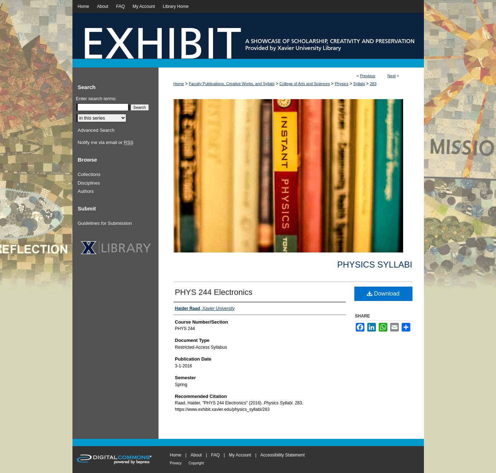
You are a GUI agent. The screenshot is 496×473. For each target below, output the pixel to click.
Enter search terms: (96, 98)
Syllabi (359, 84)
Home (179, 84)
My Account (240, 455)
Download (383, 294)
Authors (86, 191)
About (196, 455)
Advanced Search (96, 130)
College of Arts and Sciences (304, 84)
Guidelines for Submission (105, 223)
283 (373, 84)
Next (391, 76)
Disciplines (89, 183)
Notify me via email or (105, 142)
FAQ (215, 455)
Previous (367, 76)
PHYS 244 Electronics (213, 292)
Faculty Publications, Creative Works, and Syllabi (232, 84)
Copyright (196, 463)
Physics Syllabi (374, 264)
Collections (89, 174)
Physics (341, 84)
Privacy (176, 463)
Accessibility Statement (282, 455)
